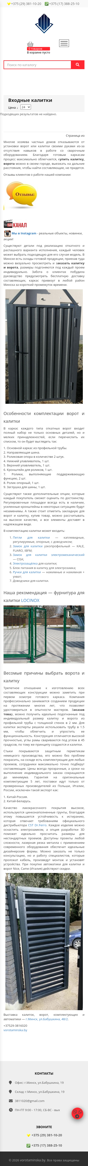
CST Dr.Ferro (37, 825)
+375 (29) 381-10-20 (44, 1135)
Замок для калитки (27, 546)
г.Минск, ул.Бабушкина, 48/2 (47, 1019)
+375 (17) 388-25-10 (44, 1145)
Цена (13, 107)
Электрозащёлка (25, 563)
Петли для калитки (31, 537)
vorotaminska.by (15, 1030)
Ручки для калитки (27, 572)
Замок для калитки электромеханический (48, 555)
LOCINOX (30, 600)
